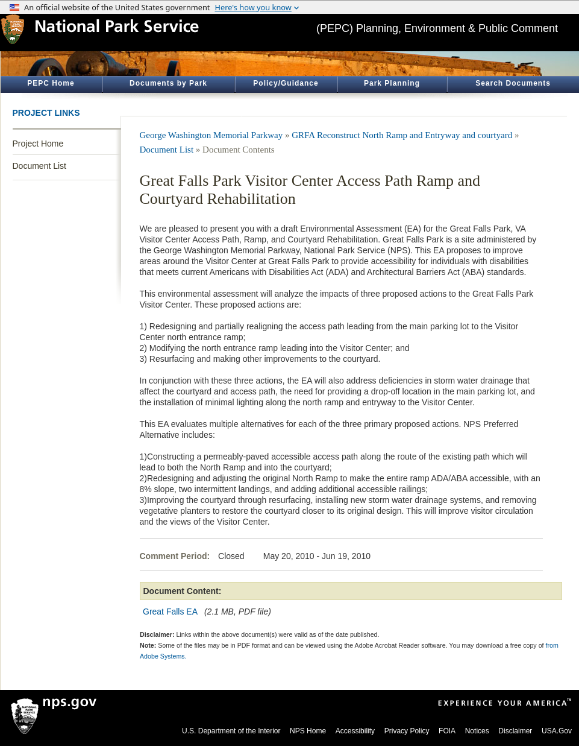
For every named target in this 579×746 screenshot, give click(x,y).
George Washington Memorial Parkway (211, 135)
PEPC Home (50, 83)
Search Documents (513, 83)
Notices (477, 731)
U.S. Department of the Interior (231, 731)
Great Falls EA (170, 611)
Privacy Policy (407, 731)
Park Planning (392, 83)
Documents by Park (168, 83)
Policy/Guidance (285, 83)
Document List (39, 166)
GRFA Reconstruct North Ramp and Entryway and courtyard (402, 135)
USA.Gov (557, 731)
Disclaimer (515, 731)
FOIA (447, 731)
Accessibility (355, 731)
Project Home (38, 143)
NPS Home (308, 731)
